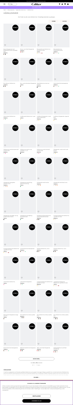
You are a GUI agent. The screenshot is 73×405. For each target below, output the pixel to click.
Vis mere (36, 377)
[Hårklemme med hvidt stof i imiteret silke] (45, 139)
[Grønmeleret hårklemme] (11, 106)
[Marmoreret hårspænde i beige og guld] (11, 304)
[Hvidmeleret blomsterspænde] (28, 238)
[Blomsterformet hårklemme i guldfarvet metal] (45, 39)
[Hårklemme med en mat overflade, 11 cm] (28, 139)
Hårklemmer (30, 9)
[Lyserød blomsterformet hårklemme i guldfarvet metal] (62, 271)
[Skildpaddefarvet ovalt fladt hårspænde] (62, 337)
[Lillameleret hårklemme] (11, 271)
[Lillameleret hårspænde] (28, 271)
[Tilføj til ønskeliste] (5, 45)
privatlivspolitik (56, 388)
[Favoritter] (65, 4)
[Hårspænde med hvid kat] (45, 172)
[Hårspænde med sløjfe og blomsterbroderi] (28, 205)
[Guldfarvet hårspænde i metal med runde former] (45, 106)
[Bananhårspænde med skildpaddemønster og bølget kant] (11, 39)
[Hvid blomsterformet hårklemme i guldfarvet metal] (62, 205)
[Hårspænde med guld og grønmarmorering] (28, 172)
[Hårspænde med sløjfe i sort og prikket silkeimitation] (11, 205)
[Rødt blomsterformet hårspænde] (28, 337)
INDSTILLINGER (37, 396)
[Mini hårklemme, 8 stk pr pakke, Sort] (62, 304)
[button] (63, 4)
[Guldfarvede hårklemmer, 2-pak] (28, 106)
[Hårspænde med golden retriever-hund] (11, 172)
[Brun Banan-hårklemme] (11, 73)
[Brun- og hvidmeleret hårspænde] (28, 73)
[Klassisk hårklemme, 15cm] (45, 238)
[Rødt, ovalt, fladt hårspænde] (45, 337)
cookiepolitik (5, 390)
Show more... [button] (36, 358)
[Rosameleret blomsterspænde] (11, 337)
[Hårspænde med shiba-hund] (62, 172)
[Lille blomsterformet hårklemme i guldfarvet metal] (45, 271)
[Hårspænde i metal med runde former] (62, 139)
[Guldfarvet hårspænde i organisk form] (62, 106)
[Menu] (5, 4)
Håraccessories (10, 9)
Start (5, 9)
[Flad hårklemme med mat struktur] (45, 73)
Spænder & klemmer (21, 9)
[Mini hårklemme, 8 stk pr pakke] (28, 304)
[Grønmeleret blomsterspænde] (62, 73)
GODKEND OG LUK (36, 401)
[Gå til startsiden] (36, 4)
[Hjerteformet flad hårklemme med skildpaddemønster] (45, 205)
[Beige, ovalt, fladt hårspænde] (28, 39)
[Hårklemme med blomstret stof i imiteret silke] (11, 139)
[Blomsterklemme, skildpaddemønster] (62, 39)
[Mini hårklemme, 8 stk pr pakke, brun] (45, 304)
